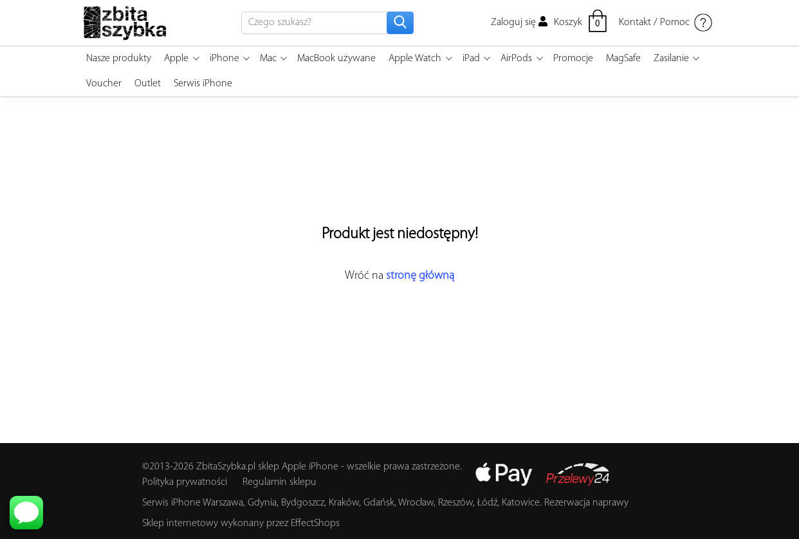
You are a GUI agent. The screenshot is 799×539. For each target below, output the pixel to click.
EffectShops (315, 523)
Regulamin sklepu (280, 482)
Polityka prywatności (184, 482)
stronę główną (420, 276)
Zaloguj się (519, 22)
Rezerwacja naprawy (586, 503)
